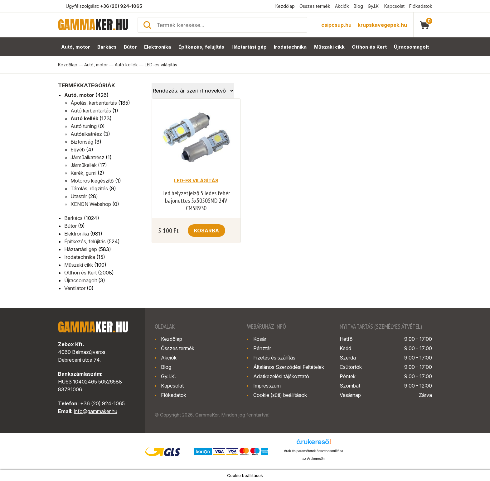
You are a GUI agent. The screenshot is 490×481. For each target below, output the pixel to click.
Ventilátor (74, 288)
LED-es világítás (196, 180)
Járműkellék (83, 165)
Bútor (130, 47)
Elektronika (157, 47)
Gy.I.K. (374, 6)
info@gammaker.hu (95, 411)
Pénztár (262, 348)
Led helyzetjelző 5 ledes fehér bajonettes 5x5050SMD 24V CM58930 (196, 200)
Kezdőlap (285, 6)
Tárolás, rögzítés (89, 188)
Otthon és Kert (369, 47)
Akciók (342, 6)
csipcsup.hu (336, 25)
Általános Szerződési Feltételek (288, 367)
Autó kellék (126, 64)
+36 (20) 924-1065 (121, 6)
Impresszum (267, 386)
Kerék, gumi (83, 173)
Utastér (78, 196)
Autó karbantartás (90, 110)
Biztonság (81, 142)
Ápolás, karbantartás (93, 103)
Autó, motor (75, 47)
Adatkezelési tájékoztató (281, 376)
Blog (358, 6)
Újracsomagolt (411, 47)
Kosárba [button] (206, 230)
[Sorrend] (193, 90)
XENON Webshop (90, 204)
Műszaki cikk (329, 47)
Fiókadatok (420, 6)
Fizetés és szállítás (274, 358)
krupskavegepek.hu (382, 25)
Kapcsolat (394, 6)
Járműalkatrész (87, 157)
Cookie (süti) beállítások (280, 395)
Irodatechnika (290, 47)
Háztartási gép (249, 47)
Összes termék (314, 6)
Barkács (107, 47)
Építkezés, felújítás (201, 47)
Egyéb (77, 149)
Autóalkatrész (86, 134)
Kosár (259, 339)
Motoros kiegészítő (92, 181)
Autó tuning (83, 126)
